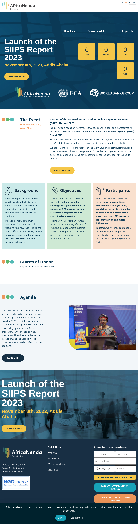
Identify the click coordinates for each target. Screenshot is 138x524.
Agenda (127, 31)
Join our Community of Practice (118, 488)
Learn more (13, 358)
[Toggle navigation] (132, 7)
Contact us (53, 469)
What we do (54, 458)
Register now (17, 76)
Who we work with (57, 464)
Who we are (54, 452)
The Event (71, 31)
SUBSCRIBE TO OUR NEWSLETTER (115, 477)
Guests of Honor (100, 31)
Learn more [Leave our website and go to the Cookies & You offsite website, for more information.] (77, 517)
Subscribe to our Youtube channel (117, 500)
